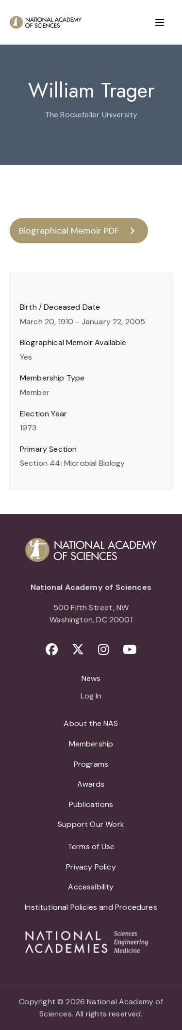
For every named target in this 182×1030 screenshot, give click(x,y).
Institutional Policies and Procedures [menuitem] (91, 907)
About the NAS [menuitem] (91, 723)
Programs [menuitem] (91, 764)
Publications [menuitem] (91, 804)
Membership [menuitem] (91, 744)
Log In (91, 696)
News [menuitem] (91, 678)
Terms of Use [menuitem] (91, 846)
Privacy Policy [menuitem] (91, 867)
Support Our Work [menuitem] (91, 824)
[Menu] (159, 22)
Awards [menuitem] (90, 784)
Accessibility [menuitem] (91, 887)
